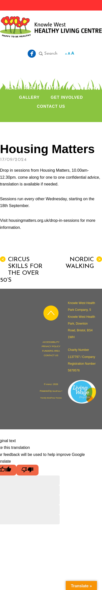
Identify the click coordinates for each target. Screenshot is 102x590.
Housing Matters (47, 149)
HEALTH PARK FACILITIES (33, 88)
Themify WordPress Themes (51, 398)
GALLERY (29, 97)
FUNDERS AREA (51, 351)
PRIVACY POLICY (51, 346)
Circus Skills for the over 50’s (21, 269)
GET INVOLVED (67, 97)
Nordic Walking (83, 262)
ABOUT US (29, 79)
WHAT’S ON (84, 88)
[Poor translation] (27, 470)
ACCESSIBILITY (51, 342)
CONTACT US (51, 106)
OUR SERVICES (67, 79)
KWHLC (49, 384)
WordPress (56, 391)
